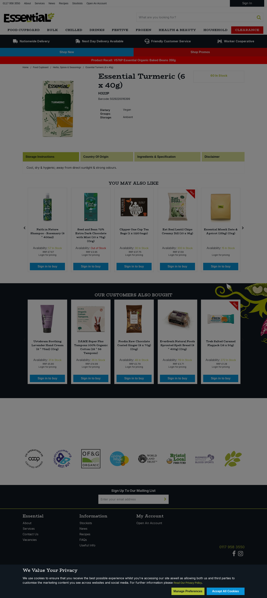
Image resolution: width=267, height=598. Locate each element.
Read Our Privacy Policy (188, 582)
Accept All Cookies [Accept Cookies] (225, 591)
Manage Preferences (187, 591)
